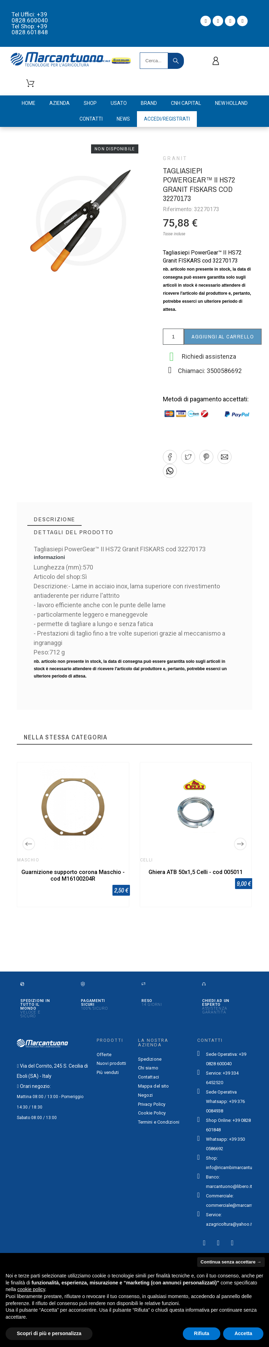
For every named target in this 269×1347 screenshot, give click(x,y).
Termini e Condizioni (158, 1122)
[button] (170, 457)
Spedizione (149, 1059)
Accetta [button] (243, 1333)
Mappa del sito (153, 1086)
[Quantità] (173, 337)
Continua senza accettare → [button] (231, 1261)
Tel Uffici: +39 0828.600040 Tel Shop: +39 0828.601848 (30, 23)
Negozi (145, 1095)
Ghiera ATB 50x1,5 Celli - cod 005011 (196, 872)
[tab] (54, 519)
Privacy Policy (151, 1104)
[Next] (240, 844)
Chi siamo (148, 1067)
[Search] (154, 60)
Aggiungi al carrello (223, 336)
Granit (175, 158)
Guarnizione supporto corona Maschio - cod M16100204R (73, 875)
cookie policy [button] (31, 1289)
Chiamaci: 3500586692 (210, 370)
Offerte (104, 1054)
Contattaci (148, 1077)
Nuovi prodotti (111, 1063)
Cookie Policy (152, 1113)
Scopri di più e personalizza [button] (49, 1333)
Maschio (28, 860)
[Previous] (28, 844)
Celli (146, 860)
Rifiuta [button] (201, 1333)
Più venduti (108, 1072)
